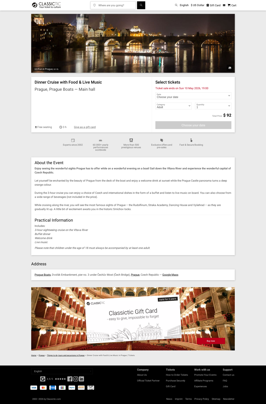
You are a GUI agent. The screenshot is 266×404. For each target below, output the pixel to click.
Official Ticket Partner (148, 380)
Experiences (200, 386)
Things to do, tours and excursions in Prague (65, 355)
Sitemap (216, 399)
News (169, 399)
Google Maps (170, 274)
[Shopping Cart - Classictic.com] (232, 5)
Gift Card (170, 386)
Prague (135, 274)
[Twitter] (75, 380)
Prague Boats (43, 274)
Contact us (228, 374)
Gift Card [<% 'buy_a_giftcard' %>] (213, 5)
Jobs (225, 386)
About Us (142, 374)
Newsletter (228, 399)
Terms (188, 399)
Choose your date (193, 125)
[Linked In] (81, 380)
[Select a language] (62, 371)
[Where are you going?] (115, 4)
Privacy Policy (201, 399)
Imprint (179, 399)
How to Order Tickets (177, 374)
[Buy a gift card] (133, 318)
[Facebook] (42, 378)
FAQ (225, 380)
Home (33, 355)
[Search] (141, 5)
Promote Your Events (205, 374)
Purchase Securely (175, 380)
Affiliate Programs (203, 380)
